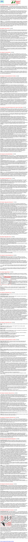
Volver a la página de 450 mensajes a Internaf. (7, 541)
